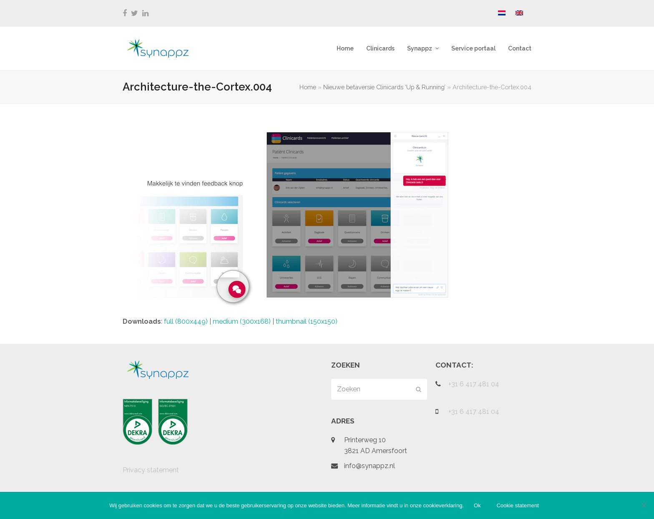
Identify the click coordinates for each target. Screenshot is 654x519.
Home (307, 87)
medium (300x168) (242, 321)
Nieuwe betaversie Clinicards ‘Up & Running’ (384, 87)
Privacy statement (151, 470)
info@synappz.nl (369, 466)
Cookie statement (518, 505)
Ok (477, 505)
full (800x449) (186, 321)
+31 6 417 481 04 (473, 384)
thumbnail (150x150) (306, 321)
